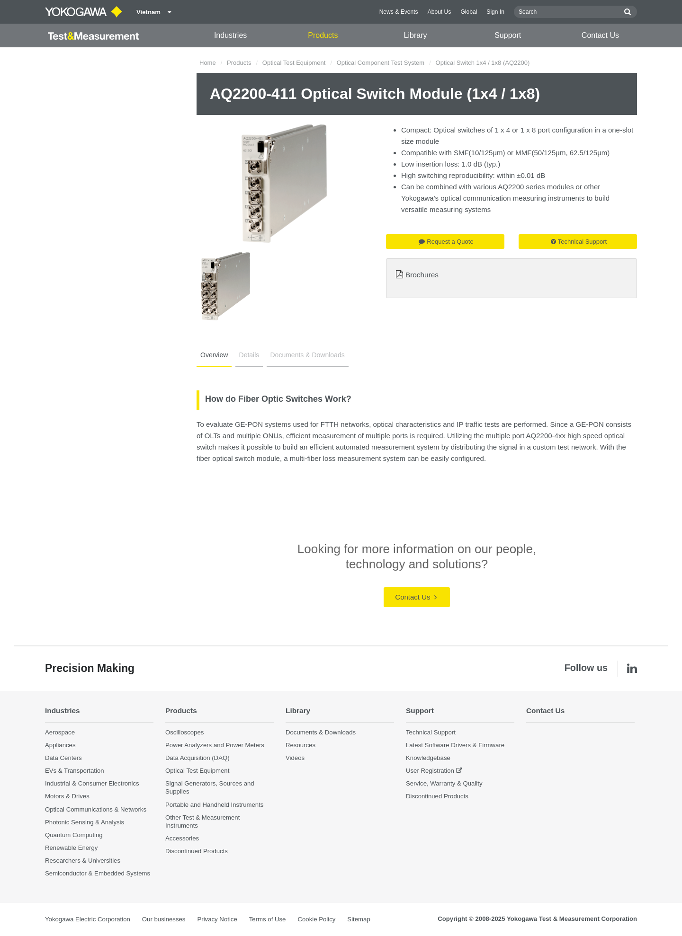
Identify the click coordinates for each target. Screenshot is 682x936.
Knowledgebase (428, 757)
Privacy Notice (217, 919)
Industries (230, 35)
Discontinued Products (196, 851)
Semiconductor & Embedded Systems (97, 873)
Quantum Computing (74, 835)
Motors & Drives (67, 796)
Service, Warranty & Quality (444, 783)
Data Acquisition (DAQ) (197, 757)
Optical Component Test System (380, 62)
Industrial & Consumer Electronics (92, 783)
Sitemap (358, 919)
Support (507, 35)
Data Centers (63, 757)
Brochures (422, 275)
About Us (439, 12)
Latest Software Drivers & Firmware (455, 745)
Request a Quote (446, 241)
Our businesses (164, 919)
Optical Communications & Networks (95, 809)
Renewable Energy (71, 847)
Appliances (60, 745)
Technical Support (579, 241)
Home (207, 62)
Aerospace (60, 732)
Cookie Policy (316, 919)
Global (468, 12)
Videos (295, 757)
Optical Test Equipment (293, 62)
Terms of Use (267, 919)
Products (323, 35)
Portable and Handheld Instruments (214, 804)
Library (415, 35)
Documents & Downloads (307, 355)
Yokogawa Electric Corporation (87, 919)
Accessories (182, 838)
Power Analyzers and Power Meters (214, 745)
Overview (214, 355)
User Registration (430, 770)
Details (249, 355)
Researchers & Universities (82, 860)
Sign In (495, 12)
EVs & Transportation (74, 770)
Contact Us (600, 35)
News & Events (398, 12)
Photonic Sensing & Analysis (84, 822)
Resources (300, 745)
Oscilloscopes (184, 732)
